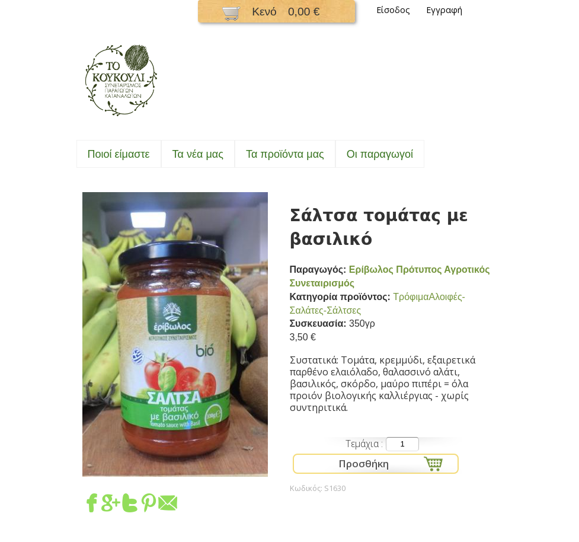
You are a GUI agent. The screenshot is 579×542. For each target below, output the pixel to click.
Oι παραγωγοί (380, 154)
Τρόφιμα (410, 297)
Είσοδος (393, 9)
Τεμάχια (363, 443)
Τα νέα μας (197, 154)
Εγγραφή (444, 9)
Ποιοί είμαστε (119, 154)
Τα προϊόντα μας (285, 154)
